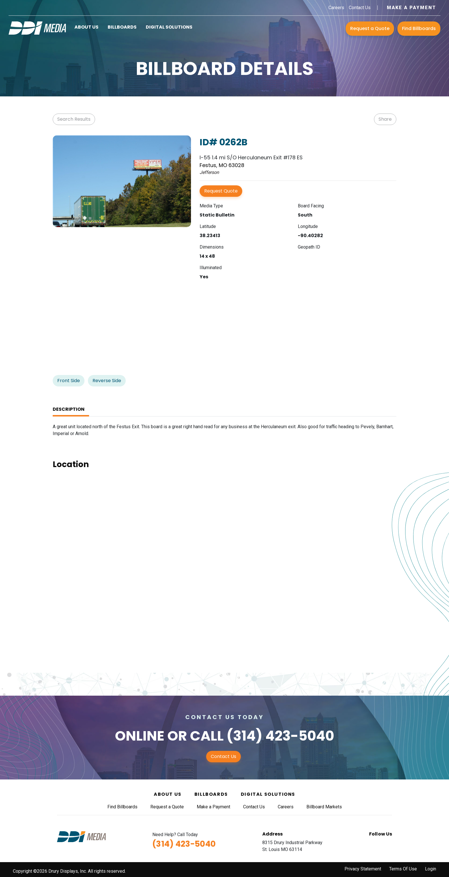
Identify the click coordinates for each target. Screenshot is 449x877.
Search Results (73, 119)
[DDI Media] (37, 27)
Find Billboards (419, 28)
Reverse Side (106, 380)
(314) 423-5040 (280, 735)
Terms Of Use (403, 869)
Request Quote (221, 191)
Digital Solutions (169, 27)
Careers (336, 7)
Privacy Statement (362, 869)
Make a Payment (411, 7)
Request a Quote (369, 28)
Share (385, 119)
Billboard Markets (324, 806)
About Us (86, 27)
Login (430, 869)
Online (139, 735)
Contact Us (360, 7)
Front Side (68, 380)
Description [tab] (68, 409)
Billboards (122, 27)
